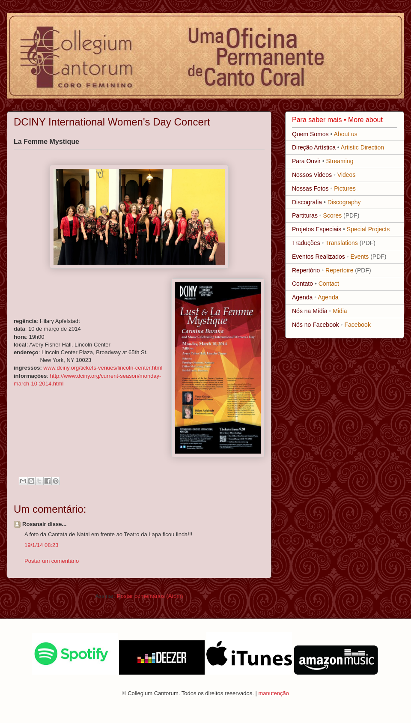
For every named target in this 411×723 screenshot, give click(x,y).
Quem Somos (310, 134)
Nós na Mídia (309, 311)
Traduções (306, 242)
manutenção (273, 693)
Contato (302, 283)
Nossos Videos (312, 174)
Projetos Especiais (316, 229)
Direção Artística (314, 147)
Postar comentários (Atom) (150, 596)
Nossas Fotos (310, 188)
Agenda (302, 297)
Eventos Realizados (318, 256)
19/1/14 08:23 (41, 545)
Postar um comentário (51, 561)
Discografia (307, 202)
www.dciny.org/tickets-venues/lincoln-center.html (102, 367)
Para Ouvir (306, 161)
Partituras (305, 215)
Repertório (306, 270)
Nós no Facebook (315, 324)
